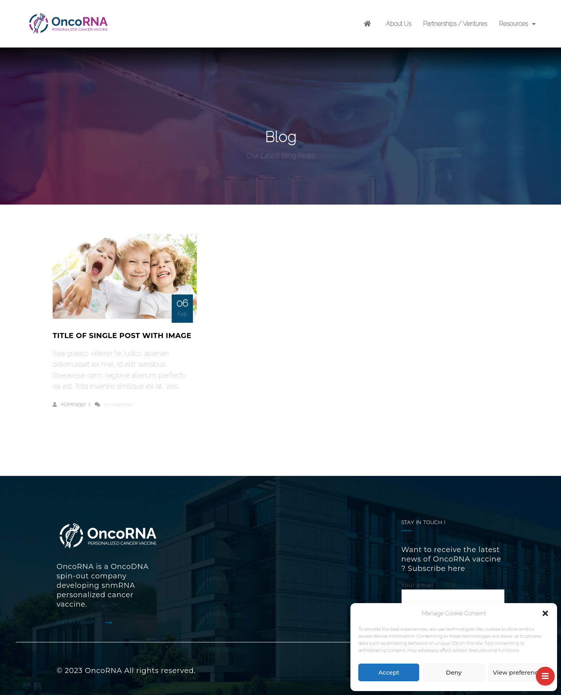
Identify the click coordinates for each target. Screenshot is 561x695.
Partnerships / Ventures (455, 23)
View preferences (518, 672)
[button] (545, 613)
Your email (453, 593)
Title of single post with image (122, 335)
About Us (398, 23)
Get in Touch (76, 621)
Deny (454, 672)
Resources (513, 23)
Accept (388, 672)
